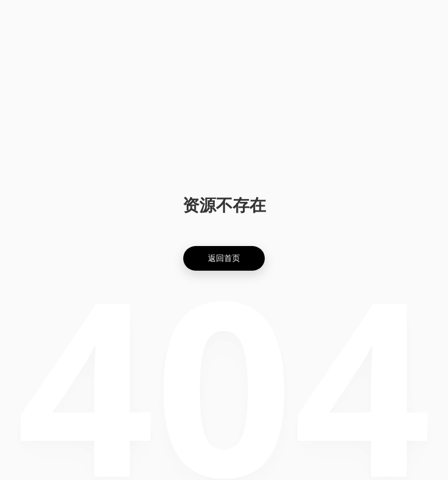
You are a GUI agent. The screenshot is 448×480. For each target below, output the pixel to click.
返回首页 (224, 257)
